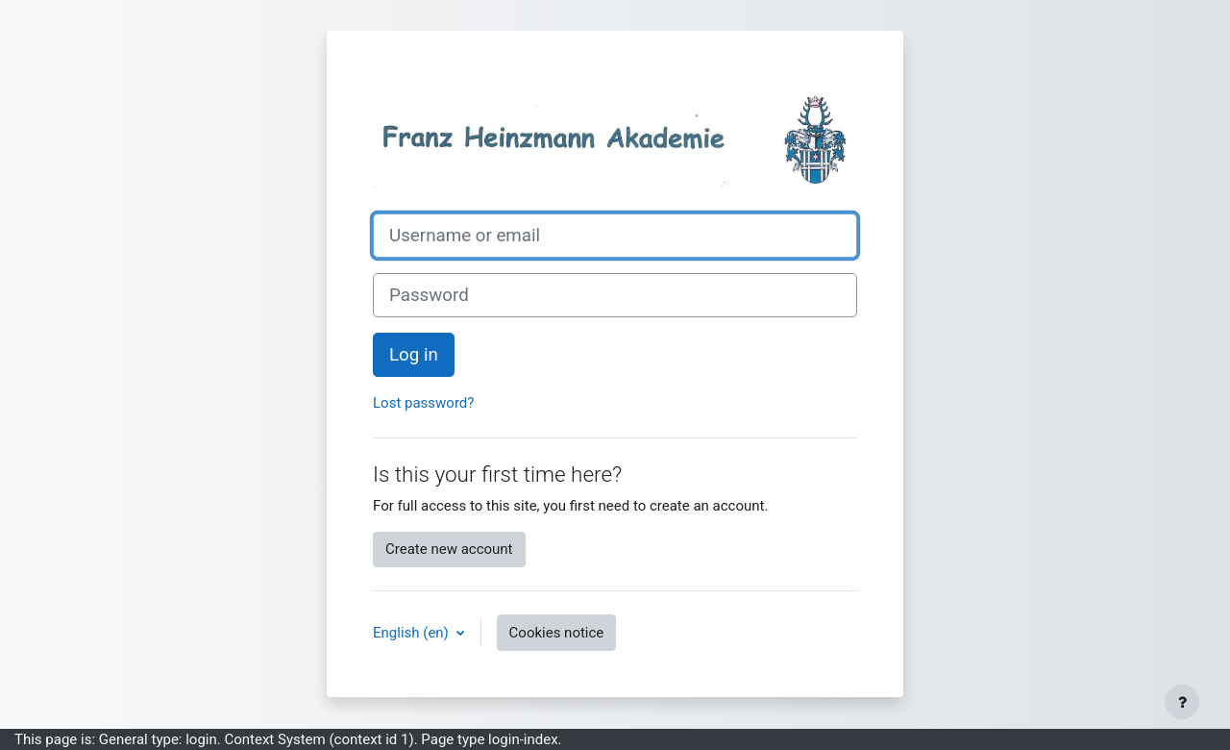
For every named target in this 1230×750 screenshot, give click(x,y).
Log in (413, 354)
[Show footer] (1182, 702)
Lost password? (423, 403)
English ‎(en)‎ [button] (413, 632)
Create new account (449, 549)
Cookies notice (556, 632)
